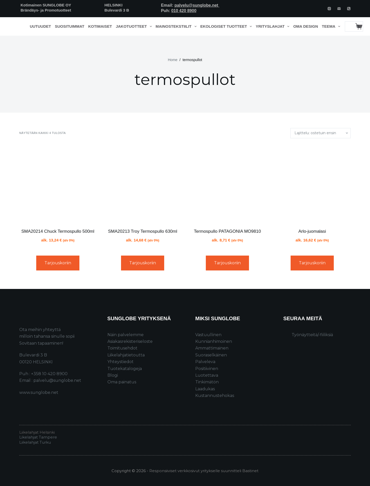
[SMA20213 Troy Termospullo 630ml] (142, 183)
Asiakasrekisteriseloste (130, 341)
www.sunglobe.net (38, 392)
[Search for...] (349, 26)
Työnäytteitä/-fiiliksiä (312, 334)
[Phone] (348, 8)
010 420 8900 (183, 10)
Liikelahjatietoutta (126, 355)
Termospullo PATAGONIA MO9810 (227, 231)
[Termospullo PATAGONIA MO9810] (227, 183)
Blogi (112, 375)
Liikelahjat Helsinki (37, 432)
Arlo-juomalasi (312, 231)
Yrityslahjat (273, 26)
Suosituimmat (69, 26)
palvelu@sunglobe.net (196, 5)
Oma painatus (121, 382)
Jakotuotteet (135, 26)
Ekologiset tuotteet (227, 26)
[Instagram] (329, 8)
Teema (332, 26)
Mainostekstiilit (177, 26)
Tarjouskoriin (57, 262)
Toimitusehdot (122, 348)
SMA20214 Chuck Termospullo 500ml (57, 231)
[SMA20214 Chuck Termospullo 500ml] (57, 183)
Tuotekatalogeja (124, 368)
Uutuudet (40, 26)
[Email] (339, 8)
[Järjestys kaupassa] (320, 133)
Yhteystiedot (120, 361)
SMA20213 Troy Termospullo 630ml (142, 231)
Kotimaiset (100, 26)
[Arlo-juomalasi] (312, 183)
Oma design (305, 26)
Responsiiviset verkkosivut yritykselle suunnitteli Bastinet (203, 470)
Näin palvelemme (125, 334)
